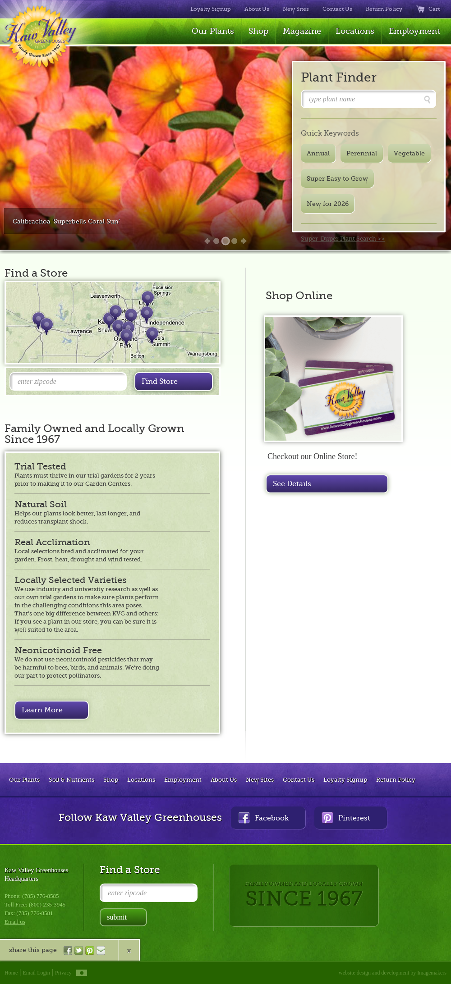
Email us (15, 921)
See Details (292, 484)
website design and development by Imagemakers (392, 973)
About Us (256, 9)
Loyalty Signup (210, 9)
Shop (258, 31)
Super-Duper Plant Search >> (343, 238)
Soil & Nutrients (71, 779)
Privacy (63, 973)
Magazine (302, 31)
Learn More (42, 710)
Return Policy (384, 9)
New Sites (296, 9)
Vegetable (409, 153)
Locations (355, 31)
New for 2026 (328, 203)
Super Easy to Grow (337, 178)
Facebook (263, 817)
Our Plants (213, 31)
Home (11, 973)
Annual (318, 153)
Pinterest (346, 817)
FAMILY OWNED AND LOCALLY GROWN (304, 895)
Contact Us (337, 9)
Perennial (361, 153)
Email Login (36, 973)
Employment (414, 31)
